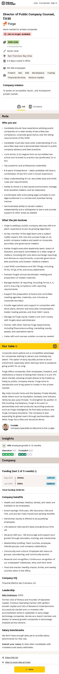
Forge (7, 18)
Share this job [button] (10, 657)
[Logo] (9, 3)
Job (21, 106)
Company (35, 106)
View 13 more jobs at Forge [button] (16, 662)
